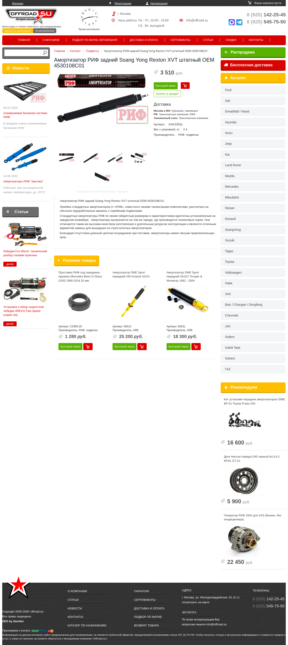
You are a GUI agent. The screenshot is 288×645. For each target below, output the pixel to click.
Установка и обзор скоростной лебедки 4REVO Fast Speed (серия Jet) (23, 311)
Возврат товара (146, 625)
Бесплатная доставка (248, 65)
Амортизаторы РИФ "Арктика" (23, 181)
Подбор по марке (148, 616)
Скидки (231, 40)
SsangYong (233, 229)
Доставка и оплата (144, 40)
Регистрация (123, 3)
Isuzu (228, 133)
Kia (227, 154)
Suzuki (229, 240)
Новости (20, 68)
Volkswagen (233, 272)
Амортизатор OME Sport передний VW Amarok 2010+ (131, 274)
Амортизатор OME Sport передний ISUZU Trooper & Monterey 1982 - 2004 (184, 276)
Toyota (229, 261)
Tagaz (229, 251)
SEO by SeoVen (13, 621)
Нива (228, 283)
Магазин (17, 3)
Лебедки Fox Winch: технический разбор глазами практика (25, 253)
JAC (228, 326)
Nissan (230, 208)
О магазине (51, 40)
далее (10, 264)
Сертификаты (181, 40)
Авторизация (159, 3)
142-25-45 (266, 14)
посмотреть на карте (195, 602)
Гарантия (141, 591)
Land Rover (233, 165)
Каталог (238, 78)
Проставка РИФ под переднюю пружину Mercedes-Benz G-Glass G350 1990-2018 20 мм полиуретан (80, 278)
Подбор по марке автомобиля (94, 40)
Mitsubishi (232, 197)
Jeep (228, 143)
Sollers (230, 337)
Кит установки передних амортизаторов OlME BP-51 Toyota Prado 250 (254, 401)
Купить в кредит (167, 93)
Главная (24, 40)
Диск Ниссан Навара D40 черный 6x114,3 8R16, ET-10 (252, 458)
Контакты (256, 40)
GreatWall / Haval (237, 111)
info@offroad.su (197, 20)
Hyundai (230, 122)
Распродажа (240, 52)
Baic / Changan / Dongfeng (243, 304)
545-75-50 (266, 22)
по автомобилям (44, 30)
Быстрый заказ (166, 85)
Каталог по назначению (17, 30)
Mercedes (232, 186)
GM (227, 101)
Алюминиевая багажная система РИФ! (25, 115)
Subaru (230, 358)
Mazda (229, 176)
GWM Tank (232, 347)
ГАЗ (227, 369)
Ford (228, 90)
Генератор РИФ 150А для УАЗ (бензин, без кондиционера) (252, 517)
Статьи (208, 40)
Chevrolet (231, 315)
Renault (230, 219)
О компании (77, 591)
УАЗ (228, 294)
